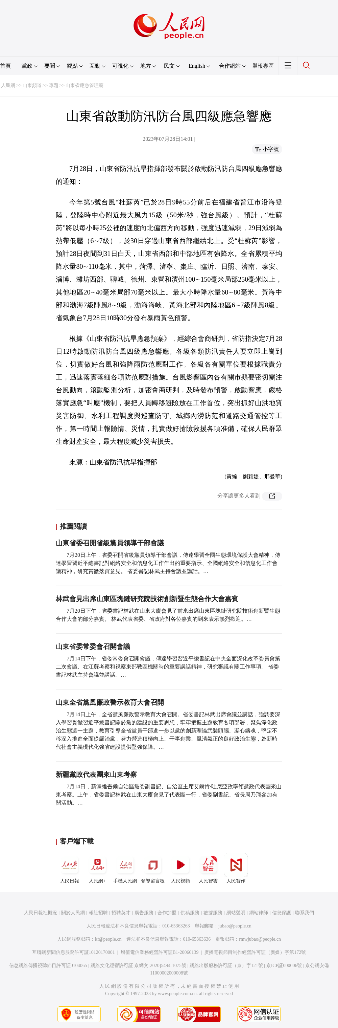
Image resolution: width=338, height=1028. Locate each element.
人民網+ (97, 868)
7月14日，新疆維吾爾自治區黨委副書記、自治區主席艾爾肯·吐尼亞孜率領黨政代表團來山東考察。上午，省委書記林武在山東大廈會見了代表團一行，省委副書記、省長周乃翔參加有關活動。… (169, 795)
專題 (53, 85)
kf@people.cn (108, 939)
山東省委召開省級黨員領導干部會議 (110, 543)
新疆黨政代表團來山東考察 (96, 774)
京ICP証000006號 (284, 965)
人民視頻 (180, 868)
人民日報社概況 (40, 912)
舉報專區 (263, 66)
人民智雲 (208, 868)
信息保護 (281, 912)
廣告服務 (144, 912)
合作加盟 (167, 912)
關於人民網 (73, 912)
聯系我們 (304, 912)
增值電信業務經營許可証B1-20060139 (160, 952)
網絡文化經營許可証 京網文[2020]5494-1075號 (139, 965)
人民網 (8, 85)
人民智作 (236, 868)
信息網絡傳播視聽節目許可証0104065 (48, 965)
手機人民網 (125, 868)
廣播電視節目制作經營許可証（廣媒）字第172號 (255, 952)
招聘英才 (121, 912)
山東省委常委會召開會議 (93, 646)
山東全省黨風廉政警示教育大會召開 (110, 702)
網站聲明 (235, 912)
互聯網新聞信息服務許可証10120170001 (73, 952)
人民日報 (69, 868)
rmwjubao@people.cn (260, 939)
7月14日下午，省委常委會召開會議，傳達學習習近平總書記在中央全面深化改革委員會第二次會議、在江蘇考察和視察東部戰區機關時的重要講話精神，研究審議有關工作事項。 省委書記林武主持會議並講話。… (168, 667)
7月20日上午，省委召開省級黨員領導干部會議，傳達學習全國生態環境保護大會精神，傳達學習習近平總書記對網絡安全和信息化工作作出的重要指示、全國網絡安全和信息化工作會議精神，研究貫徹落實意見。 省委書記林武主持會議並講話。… (168, 563)
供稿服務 (189, 912)
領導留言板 (153, 868)
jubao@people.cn (234, 925)
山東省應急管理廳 (84, 85)
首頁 (5, 66)
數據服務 (212, 912)
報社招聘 (98, 912)
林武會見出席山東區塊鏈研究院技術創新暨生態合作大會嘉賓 (147, 599)
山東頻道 (32, 85)
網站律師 (258, 912)
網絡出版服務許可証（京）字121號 (226, 965)
